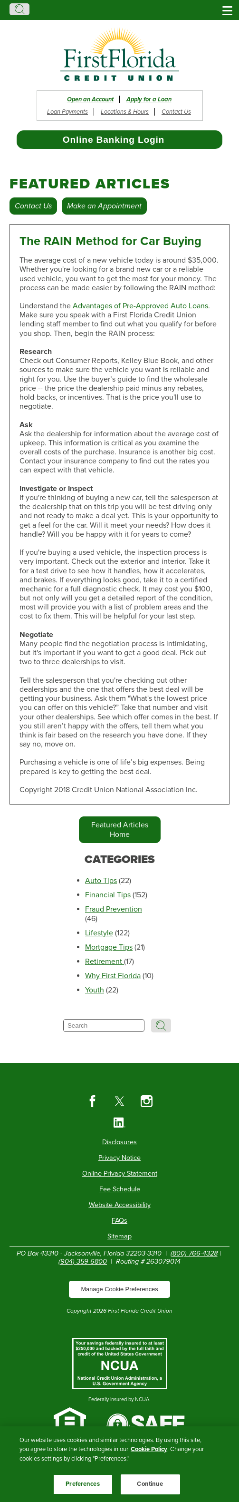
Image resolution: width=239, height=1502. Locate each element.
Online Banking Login (113, 140)
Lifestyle (99, 933)
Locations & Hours (125, 112)
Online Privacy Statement (119, 1173)
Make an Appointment (104, 206)
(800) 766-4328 (194, 1253)
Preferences (82, 1484)
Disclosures (119, 1142)
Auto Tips (101, 880)
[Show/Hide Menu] (227, 10)
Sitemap (119, 1236)
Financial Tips (108, 895)
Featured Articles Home (119, 829)
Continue (150, 1484)
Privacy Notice (119, 1158)
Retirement (104, 961)
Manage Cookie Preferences (119, 1289)
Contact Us (176, 112)
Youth (94, 990)
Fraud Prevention (113, 909)
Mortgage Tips (109, 947)
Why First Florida (113, 976)
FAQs (119, 1221)
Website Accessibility (120, 1205)
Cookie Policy (149, 1449)
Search (19, 9)
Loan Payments (67, 112)
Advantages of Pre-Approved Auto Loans (140, 306)
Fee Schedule (119, 1189)
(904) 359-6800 (82, 1261)
